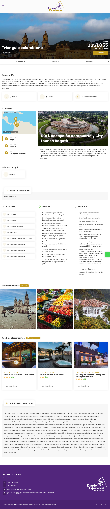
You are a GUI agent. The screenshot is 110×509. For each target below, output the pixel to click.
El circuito (20, 61)
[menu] (108, 6)
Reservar (101, 53)
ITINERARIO (55, 61)
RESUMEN (89, 61)
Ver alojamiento (11, 386)
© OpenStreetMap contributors (10, 112)
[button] (108, 62)
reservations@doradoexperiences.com (19, 489)
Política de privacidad (49, 504)
